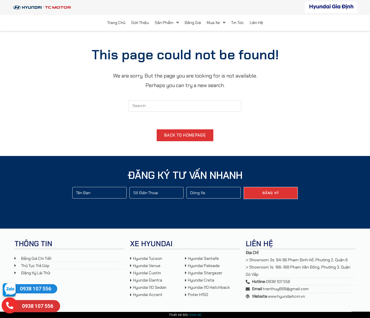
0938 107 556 (35, 289)
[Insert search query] (185, 106)
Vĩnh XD (195, 315)
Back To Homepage (185, 135)
